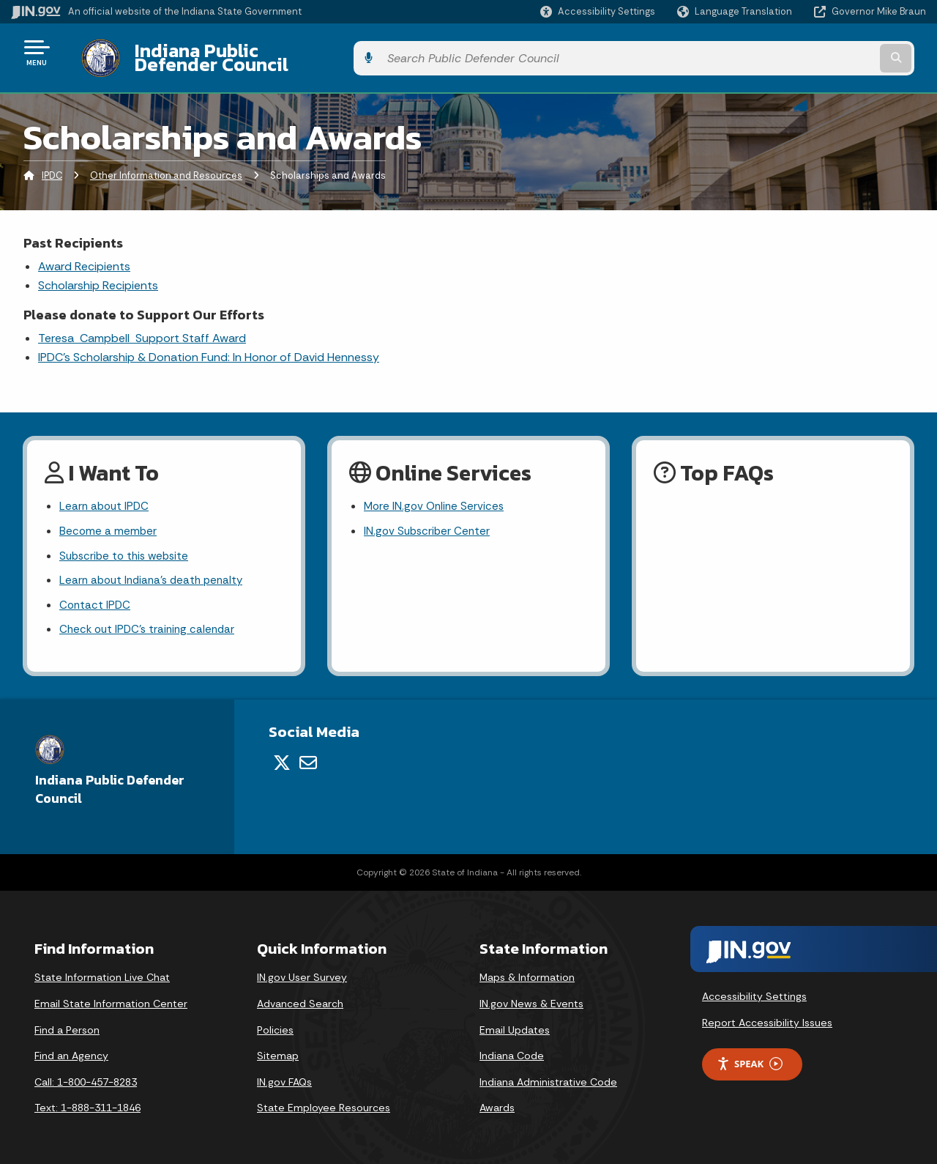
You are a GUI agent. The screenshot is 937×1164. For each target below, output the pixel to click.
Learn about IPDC (105, 496)
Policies (275, 1025)
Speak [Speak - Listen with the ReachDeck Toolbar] (750, 1060)
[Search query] (821, 52)
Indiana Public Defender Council (259, 52)
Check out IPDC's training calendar (150, 625)
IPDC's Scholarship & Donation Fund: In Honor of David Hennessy (208, 346)
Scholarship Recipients (98, 274)
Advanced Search (300, 999)
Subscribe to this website (127, 547)
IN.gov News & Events (531, 999)
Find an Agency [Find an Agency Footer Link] (71, 1051)
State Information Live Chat (102, 972)
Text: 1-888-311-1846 (87, 1103)
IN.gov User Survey (302, 972)
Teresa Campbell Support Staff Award (142, 326)
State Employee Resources (323, 1103)
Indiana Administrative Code (548, 1077)
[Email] (308, 758)
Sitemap (278, 1051)
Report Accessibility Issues (767, 1018)
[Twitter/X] (282, 758)
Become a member (108, 522)
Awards (497, 1103)
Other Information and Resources (166, 164)
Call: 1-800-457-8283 (85, 1077)
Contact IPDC (95, 599)
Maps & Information (527, 972)
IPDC (52, 164)
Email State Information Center (110, 999)
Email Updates (514, 1025)
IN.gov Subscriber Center (429, 522)
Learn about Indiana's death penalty (155, 574)
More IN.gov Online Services (436, 496)
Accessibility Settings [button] (754, 991)
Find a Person (67, 1025)
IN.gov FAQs (284, 1077)
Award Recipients (84, 254)
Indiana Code (511, 1051)
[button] (597, 11)
